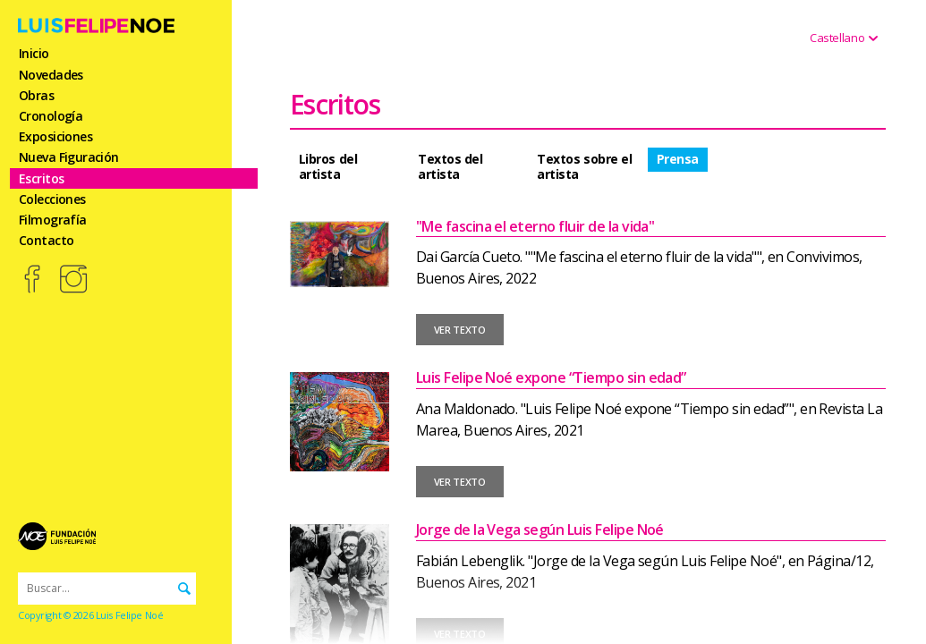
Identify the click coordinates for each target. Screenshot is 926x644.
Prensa (678, 158)
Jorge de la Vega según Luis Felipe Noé (540, 529)
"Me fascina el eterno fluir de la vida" (535, 226)
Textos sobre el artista (584, 166)
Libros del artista (328, 166)
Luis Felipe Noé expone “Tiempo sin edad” (551, 377)
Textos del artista (450, 166)
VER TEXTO (460, 329)
